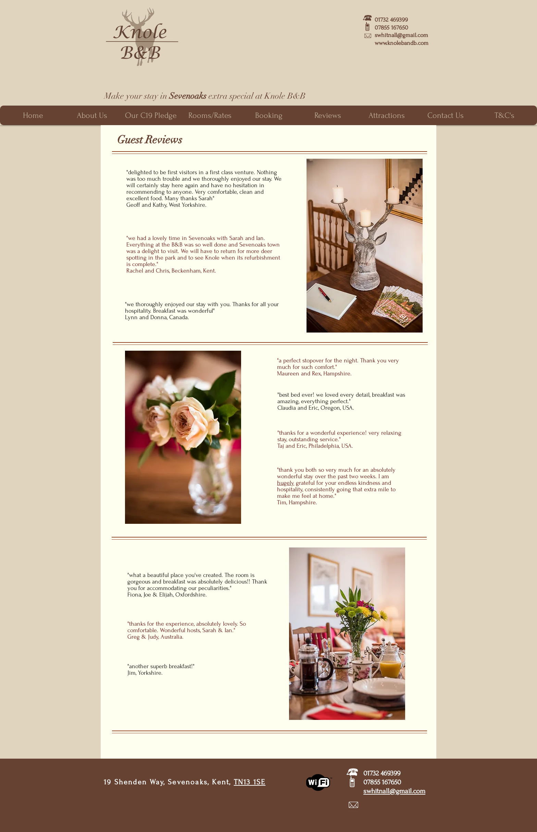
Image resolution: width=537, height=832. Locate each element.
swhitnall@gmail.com (401, 35)
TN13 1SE (250, 782)
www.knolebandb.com (401, 43)
